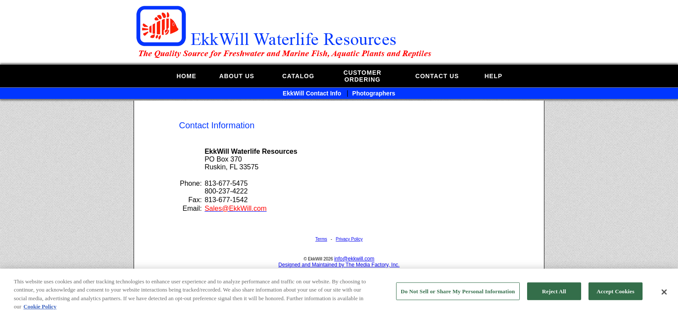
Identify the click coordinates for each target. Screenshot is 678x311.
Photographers (374, 93)
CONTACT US (437, 76)
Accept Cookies (615, 298)
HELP (493, 76)
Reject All (554, 298)
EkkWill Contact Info (312, 93)
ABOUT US (236, 76)
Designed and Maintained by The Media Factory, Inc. (339, 265)
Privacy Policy (349, 239)
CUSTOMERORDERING (362, 76)
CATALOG (298, 76)
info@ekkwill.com (354, 259)
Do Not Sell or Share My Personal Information (458, 298)
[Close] (664, 299)
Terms (321, 239)
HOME (186, 76)
